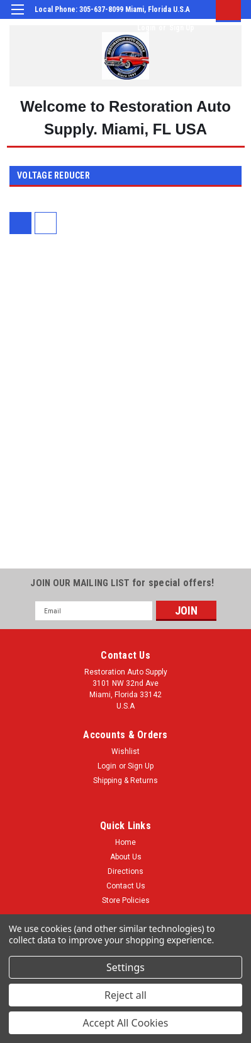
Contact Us (125, 885)
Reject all (125, 995)
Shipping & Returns (125, 780)
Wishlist (125, 751)
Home (125, 842)
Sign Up (181, 27)
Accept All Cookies (126, 1023)
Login (146, 27)
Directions (125, 871)
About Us (126, 856)
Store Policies (126, 900)
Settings (125, 967)
